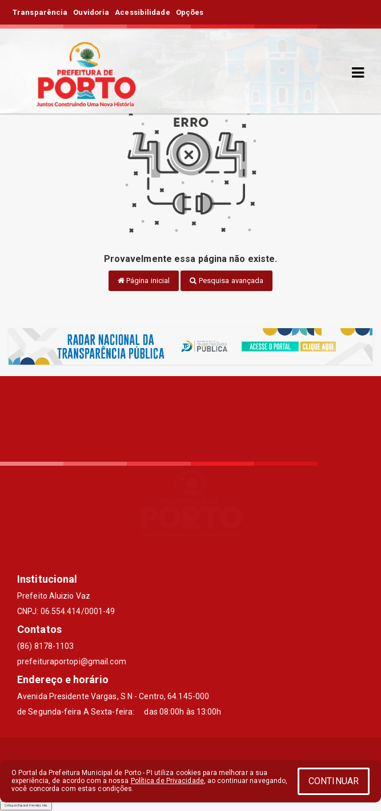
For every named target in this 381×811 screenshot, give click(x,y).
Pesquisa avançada (226, 280)
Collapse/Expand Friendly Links (26, 805)
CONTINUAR (333, 781)
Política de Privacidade (167, 781)
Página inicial (144, 280)
